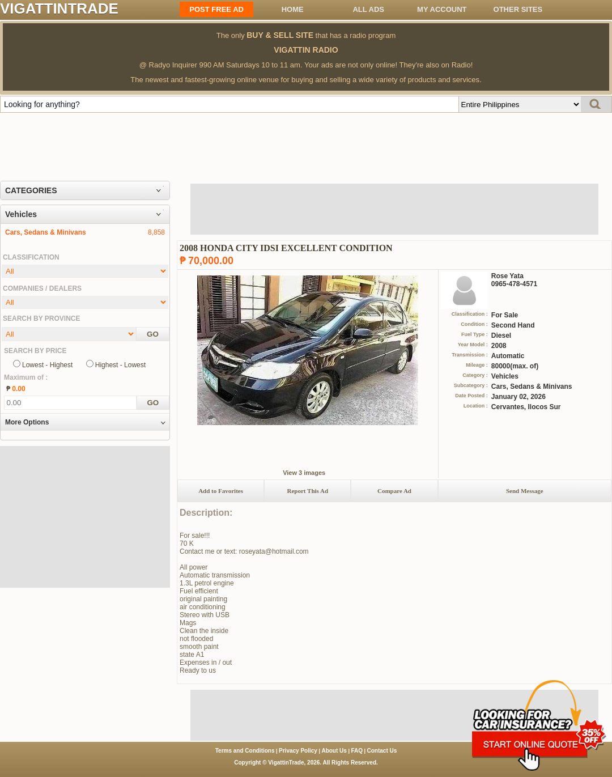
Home (293, 9)
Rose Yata (507, 276)
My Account (441, 9)
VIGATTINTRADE (59, 8)
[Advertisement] (306, 143)
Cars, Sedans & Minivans (45, 232)
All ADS (368, 9)
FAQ (357, 751)
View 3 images (304, 472)
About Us (333, 751)
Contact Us (382, 751)
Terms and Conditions (245, 751)
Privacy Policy (298, 751)
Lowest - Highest (47, 365)
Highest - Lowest (120, 365)
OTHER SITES (518, 9)
